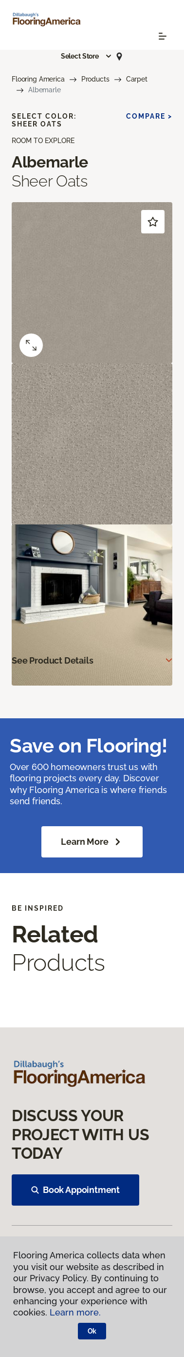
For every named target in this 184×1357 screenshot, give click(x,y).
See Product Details (52, 660)
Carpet (136, 79)
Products (95, 79)
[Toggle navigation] (162, 36)
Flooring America (38, 79)
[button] (86, 56)
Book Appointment (75, 1190)
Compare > (149, 116)
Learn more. (75, 1312)
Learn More (92, 841)
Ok (92, 1331)
